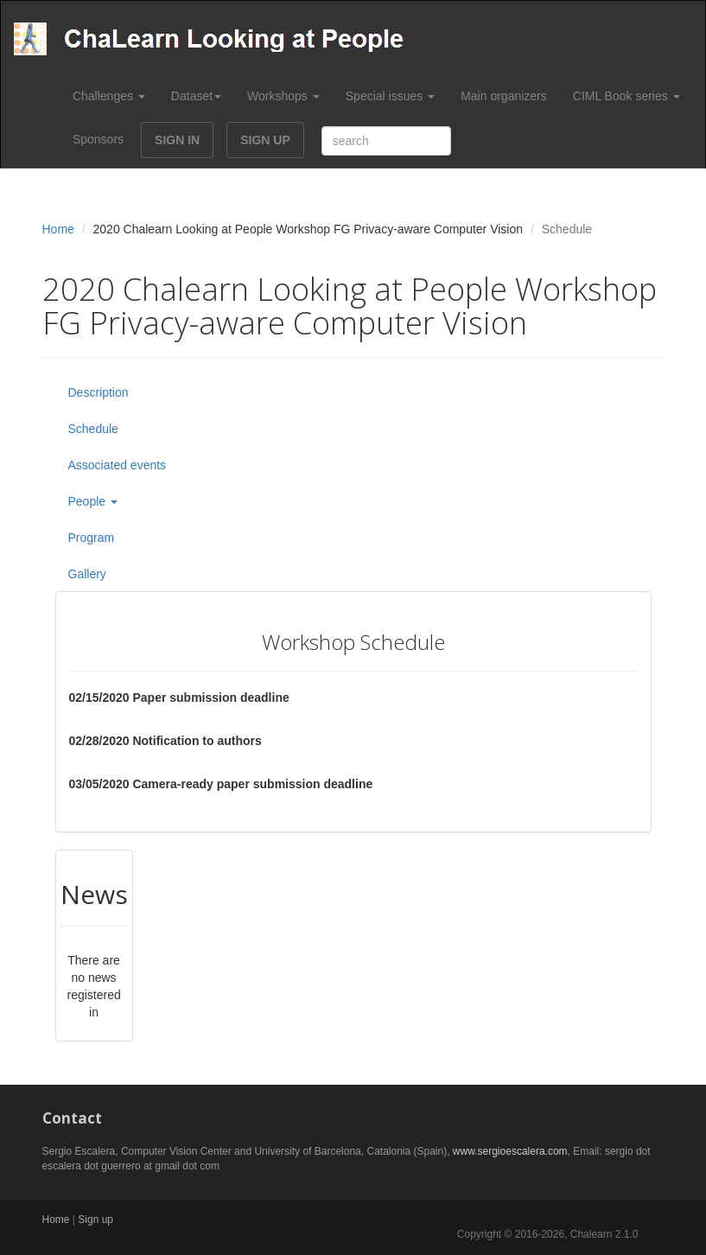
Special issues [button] (390, 96)
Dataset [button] (196, 96)
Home (58, 229)
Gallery (87, 574)
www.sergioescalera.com (510, 1151)
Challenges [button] (109, 96)
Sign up (95, 1220)
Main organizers (504, 96)
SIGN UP (265, 140)
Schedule (93, 429)
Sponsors (98, 139)
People (93, 501)
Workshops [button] (283, 96)
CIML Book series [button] (626, 96)
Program (91, 538)
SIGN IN (177, 140)
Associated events (117, 465)
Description (98, 392)
